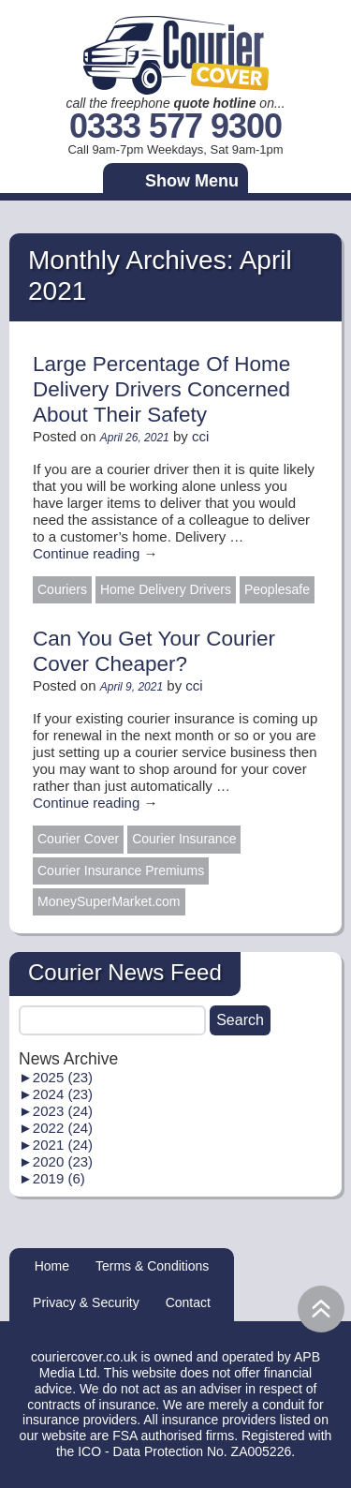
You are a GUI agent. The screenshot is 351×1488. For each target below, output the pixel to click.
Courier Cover (78, 838)
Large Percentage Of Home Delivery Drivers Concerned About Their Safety (161, 389)
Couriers (62, 589)
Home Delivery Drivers (165, 589)
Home (52, 1265)
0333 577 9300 (175, 127)
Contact (188, 1302)
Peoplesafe (277, 589)
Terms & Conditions (152, 1265)
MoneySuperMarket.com (109, 901)
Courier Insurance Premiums (120, 870)
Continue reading (95, 553)
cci (200, 436)
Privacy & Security (86, 1302)
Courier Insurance (184, 838)
